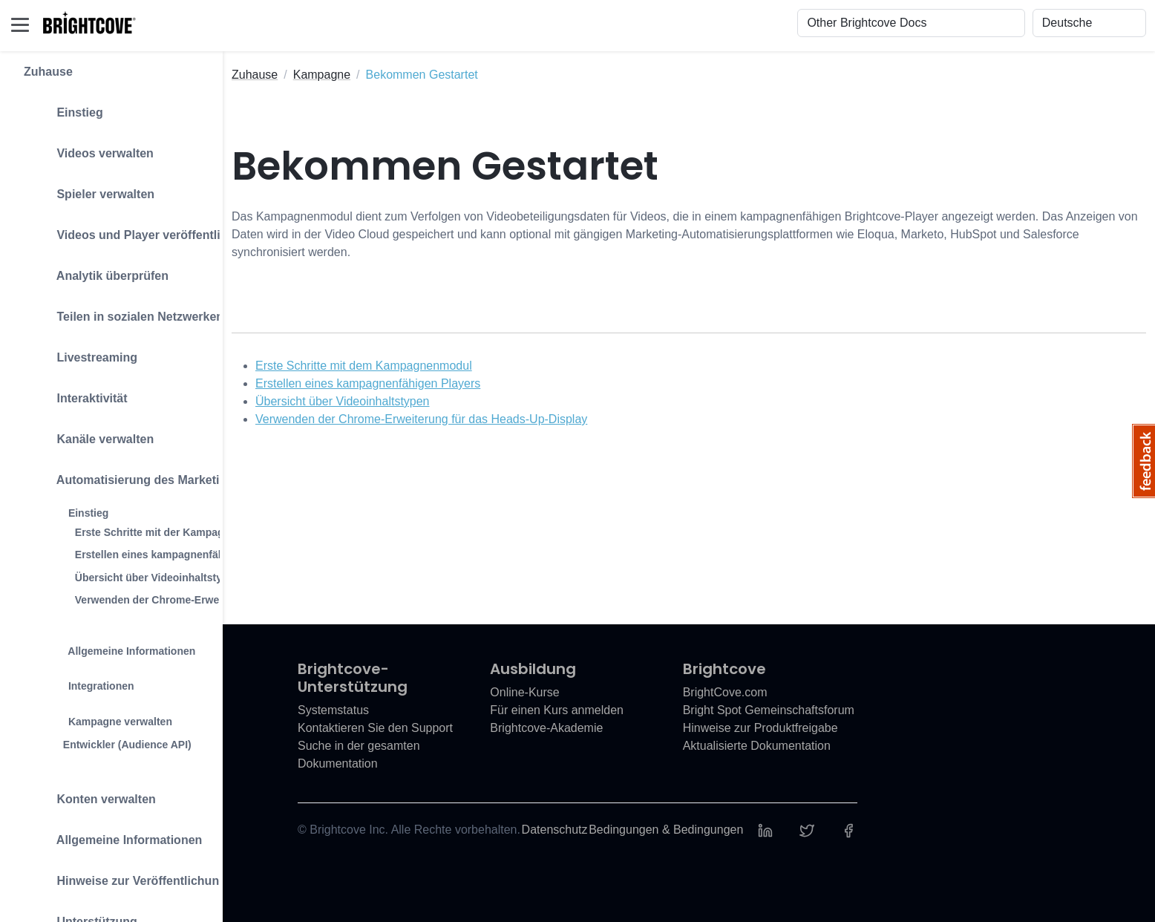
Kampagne (321, 74)
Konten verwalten (90, 792)
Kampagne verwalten (104, 715)
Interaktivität (76, 392)
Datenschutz (555, 829)
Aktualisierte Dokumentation (757, 745)
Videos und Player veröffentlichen (136, 228)
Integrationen (85, 679)
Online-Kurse (524, 692)
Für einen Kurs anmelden (557, 710)
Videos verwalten (89, 147)
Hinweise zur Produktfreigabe (760, 728)
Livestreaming (80, 351)
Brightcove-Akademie (546, 728)
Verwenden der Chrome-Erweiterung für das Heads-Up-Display (421, 419)
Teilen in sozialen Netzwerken (123, 310)
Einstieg (63, 106)
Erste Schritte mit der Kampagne (155, 532)
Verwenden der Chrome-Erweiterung (165, 600)
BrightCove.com (725, 692)
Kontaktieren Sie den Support (375, 728)
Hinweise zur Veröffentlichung (125, 874)
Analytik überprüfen (96, 269)
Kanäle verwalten (89, 432)
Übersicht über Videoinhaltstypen (158, 577)
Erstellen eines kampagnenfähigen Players (180, 554)
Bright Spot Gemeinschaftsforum (768, 710)
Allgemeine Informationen (115, 644)
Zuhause (48, 71)
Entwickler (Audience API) (127, 745)
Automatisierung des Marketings (132, 473)
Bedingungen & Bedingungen (666, 829)
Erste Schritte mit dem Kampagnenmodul (363, 365)
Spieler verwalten (89, 187)
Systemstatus (333, 710)
